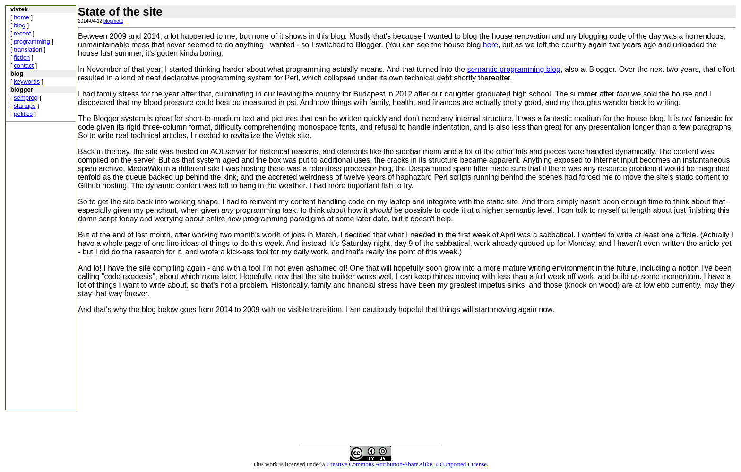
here (490, 45)
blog (20, 25)
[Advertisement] (34, 268)
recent (22, 33)
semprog (26, 97)
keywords (27, 81)
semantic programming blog (513, 69)
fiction (22, 57)
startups (24, 105)
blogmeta (113, 21)
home (21, 17)
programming (32, 41)
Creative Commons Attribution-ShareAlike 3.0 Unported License (407, 464)
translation (28, 49)
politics (23, 113)
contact (24, 65)
